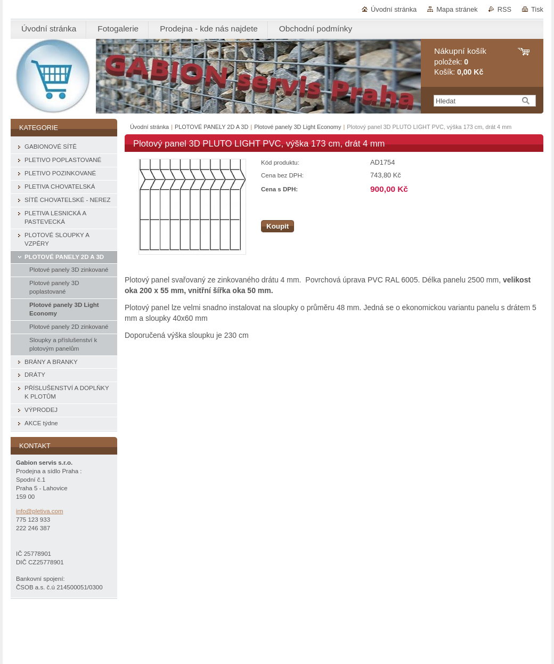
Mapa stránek (457, 9)
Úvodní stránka (394, 9)
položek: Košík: (460, 61)
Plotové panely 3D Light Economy (297, 127)
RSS (504, 9)
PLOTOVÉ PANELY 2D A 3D (211, 127)
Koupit (277, 226)
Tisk (537, 9)
